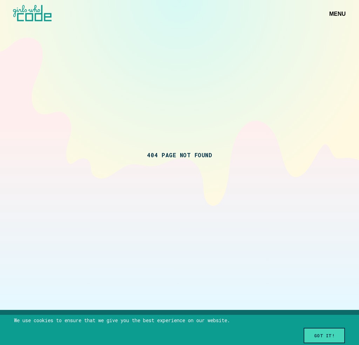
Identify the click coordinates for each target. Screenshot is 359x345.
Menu (337, 14)
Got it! (324, 335)
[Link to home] (32, 14)
